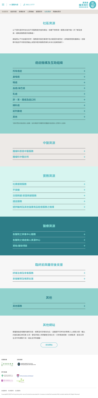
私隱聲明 (17, 391)
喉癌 (15, 82)
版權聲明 (4, 391)
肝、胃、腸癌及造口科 (24, 99)
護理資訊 (39, 12)
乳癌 (15, 94)
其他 (15, 116)
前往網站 (49, 345)
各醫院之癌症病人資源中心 (26, 240)
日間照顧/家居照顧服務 (24, 195)
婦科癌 (16, 105)
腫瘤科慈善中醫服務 (23, 151)
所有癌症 (17, 71)
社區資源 (48, 12)
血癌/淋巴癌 (19, 88)
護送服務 (17, 201)
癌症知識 (13, 12)
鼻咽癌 (16, 76)
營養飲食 (22, 12)
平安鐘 (16, 189)
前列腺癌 (17, 111)
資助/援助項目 (20, 245)
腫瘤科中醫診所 (21, 156)
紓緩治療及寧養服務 (23, 273)
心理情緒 (30, 12)
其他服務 (17, 306)
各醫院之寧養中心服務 (24, 234)
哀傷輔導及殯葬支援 (23, 278)
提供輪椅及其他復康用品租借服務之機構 (33, 207)
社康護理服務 (20, 184)
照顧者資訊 (57, 12)
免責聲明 (11, 391)
